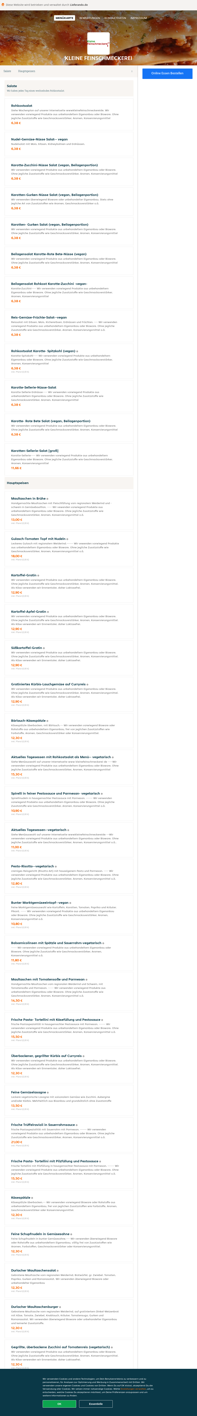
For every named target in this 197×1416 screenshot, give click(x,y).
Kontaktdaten (115, 18)
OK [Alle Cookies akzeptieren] (59, 1403)
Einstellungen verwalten (133, 1388)
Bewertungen (90, 18)
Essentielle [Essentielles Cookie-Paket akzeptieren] (96, 1403)
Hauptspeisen (26, 71)
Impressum (139, 18)
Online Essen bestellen (167, 73)
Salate (7, 71)
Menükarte (64, 18)
